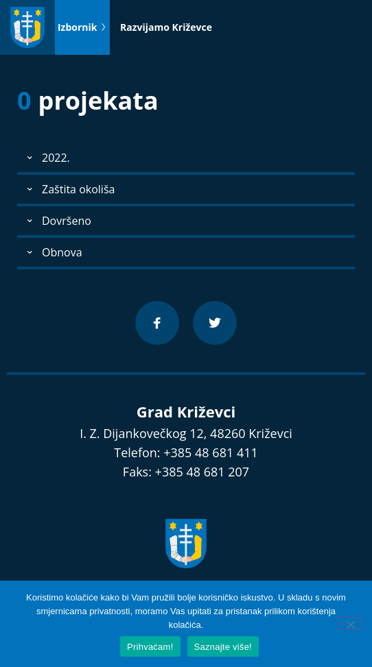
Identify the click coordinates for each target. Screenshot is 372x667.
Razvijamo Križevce (166, 27)
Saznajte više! (223, 647)
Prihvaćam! (150, 647)
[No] (350, 623)
